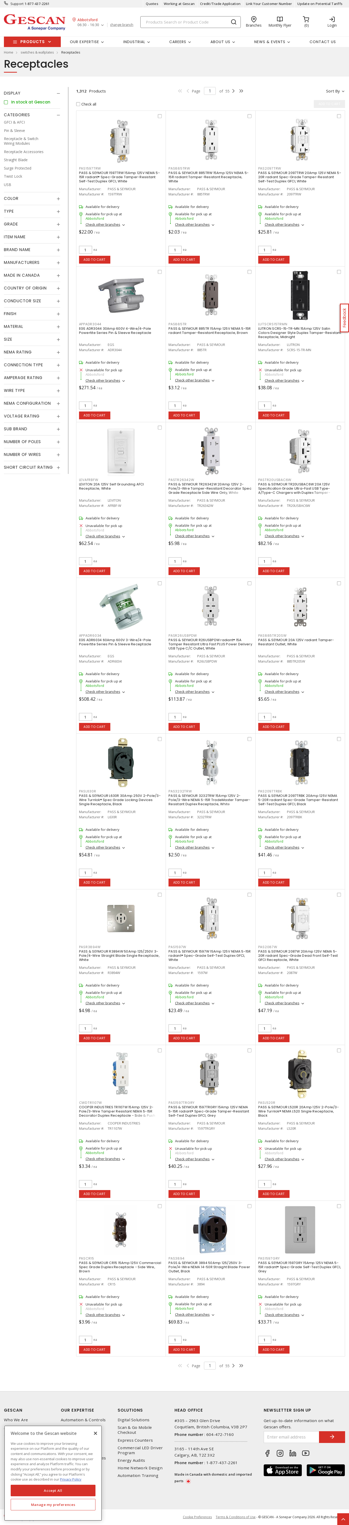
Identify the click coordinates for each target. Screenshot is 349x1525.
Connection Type (23, 365)
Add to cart (94, 259)
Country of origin (25, 288)
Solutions (130, 1410)
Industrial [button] (134, 41)
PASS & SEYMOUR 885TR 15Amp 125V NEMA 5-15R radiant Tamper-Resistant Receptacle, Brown (210, 330)
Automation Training (138, 1475)
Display (12, 93)
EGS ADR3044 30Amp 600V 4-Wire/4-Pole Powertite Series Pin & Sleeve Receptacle (115, 330)
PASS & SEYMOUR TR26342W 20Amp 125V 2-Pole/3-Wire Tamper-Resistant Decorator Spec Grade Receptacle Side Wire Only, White (210, 488)
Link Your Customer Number (269, 3)
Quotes (152, 3)
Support (17, 3)
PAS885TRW (179, 168)
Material (13, 326)
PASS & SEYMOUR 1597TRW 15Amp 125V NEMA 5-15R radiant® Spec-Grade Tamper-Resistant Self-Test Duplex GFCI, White (119, 177)
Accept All (53, 1490)
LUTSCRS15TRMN (272, 324)
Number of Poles (22, 441)
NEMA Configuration (27, 403)
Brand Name (17, 249)
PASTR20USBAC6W (275, 480)
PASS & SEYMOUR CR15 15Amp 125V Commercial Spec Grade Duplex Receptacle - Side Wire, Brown (120, 1267)
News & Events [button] (269, 41)
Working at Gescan (179, 3)
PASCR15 (86, 1258)
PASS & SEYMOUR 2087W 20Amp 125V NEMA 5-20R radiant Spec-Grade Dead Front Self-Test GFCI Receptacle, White (298, 955)
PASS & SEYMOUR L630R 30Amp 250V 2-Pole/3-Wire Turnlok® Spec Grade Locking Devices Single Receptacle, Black (120, 799)
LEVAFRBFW (88, 480)
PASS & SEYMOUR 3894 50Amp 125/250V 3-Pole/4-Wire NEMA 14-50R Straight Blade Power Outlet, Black (209, 1267)
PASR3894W (90, 947)
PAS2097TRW (269, 168)
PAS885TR (178, 324)
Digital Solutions (133, 1419)
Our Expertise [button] (84, 41)
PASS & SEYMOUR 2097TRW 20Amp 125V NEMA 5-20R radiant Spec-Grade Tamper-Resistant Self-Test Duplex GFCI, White (299, 177)
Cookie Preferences (197, 1517)
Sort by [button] (333, 91)
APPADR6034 (90, 635)
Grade (11, 224)
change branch (121, 25)
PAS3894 (176, 1258)
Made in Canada (22, 275)
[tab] (32, 93)
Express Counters (135, 1440)
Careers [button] (177, 41)
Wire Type (14, 390)
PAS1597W (177, 947)
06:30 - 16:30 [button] (88, 25)
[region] (53, 1473)
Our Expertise (77, 1410)
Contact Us (323, 41)
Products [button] (32, 41)
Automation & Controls (83, 1419)
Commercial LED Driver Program (140, 1450)
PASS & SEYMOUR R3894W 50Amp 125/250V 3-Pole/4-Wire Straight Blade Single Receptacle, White (119, 955)
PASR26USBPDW (183, 635)
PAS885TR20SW (272, 635)
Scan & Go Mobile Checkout (135, 1430)
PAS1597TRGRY (182, 1102)
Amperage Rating (23, 377)
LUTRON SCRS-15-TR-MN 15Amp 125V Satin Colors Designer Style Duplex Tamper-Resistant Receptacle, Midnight (299, 332)
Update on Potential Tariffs (319, 3)
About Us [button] (220, 41)
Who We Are (16, 1419)
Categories (17, 115)
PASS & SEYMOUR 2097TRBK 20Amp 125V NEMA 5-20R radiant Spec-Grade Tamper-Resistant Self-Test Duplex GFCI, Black (298, 799)
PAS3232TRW (180, 791)
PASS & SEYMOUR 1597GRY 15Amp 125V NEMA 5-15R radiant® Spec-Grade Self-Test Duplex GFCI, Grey (299, 1267)
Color (11, 198)
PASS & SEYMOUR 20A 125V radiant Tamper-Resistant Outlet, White (296, 642)
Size (8, 339)
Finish (10, 313)
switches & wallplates (37, 52)
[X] (95, 1433)
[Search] (190, 22)
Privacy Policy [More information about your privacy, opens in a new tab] (70, 1479)
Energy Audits (131, 1460)
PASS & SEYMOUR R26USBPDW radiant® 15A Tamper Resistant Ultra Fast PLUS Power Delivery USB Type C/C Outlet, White (210, 644)
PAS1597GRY (269, 1258)
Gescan (13, 1410)
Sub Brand (15, 429)
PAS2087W (267, 947)
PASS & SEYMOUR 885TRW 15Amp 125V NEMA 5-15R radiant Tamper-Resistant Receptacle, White (209, 177)
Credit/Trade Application (220, 3)
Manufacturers (22, 262)
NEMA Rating (18, 352)
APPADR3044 (90, 324)
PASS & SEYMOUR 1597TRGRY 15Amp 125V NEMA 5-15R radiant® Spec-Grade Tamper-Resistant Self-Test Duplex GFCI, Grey (209, 1111)
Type (9, 211)
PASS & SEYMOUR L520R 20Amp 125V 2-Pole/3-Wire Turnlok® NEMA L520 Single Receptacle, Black (298, 1111)
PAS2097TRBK (270, 791)
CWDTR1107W (90, 1102)
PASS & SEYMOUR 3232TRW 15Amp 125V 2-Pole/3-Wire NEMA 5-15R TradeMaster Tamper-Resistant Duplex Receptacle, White (210, 799)
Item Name (15, 237)
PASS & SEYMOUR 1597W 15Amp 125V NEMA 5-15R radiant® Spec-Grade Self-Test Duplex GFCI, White (210, 955)
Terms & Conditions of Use (236, 1517)
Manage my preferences (53, 1504)
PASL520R (266, 1102)
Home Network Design (140, 1467)
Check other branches (103, 224)
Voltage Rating (22, 416)
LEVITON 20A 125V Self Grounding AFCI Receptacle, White (111, 486)
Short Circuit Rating (28, 467)
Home (8, 52)
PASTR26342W (181, 480)
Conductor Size (22, 301)
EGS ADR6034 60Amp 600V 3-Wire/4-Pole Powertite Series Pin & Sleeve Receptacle (115, 642)
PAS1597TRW (90, 168)
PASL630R (87, 791)
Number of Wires (22, 454)
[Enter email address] (291, 1437)
